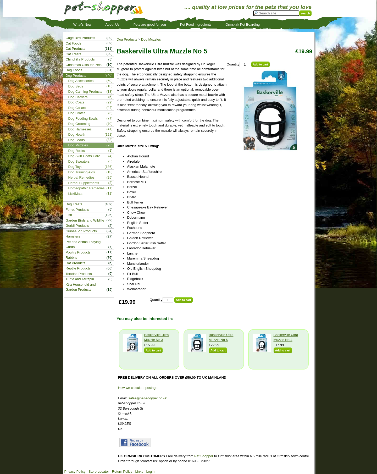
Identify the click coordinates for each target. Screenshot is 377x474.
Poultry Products (78, 252)
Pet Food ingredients (196, 24)
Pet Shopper (203, 456)
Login (150, 471)
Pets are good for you (150, 24)
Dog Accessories (81, 81)
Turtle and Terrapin (80, 279)
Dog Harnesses (80, 129)
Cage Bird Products (80, 38)
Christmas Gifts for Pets (84, 65)
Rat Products (75, 263)
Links (139, 471)
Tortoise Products (79, 274)
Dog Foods (74, 70)
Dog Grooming (79, 124)
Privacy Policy (75, 471)
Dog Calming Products (85, 91)
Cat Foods (73, 43)
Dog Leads (76, 140)
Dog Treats (74, 204)
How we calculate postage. (138, 388)
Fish (69, 215)
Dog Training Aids (81, 172)
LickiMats (75, 194)
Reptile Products (78, 268)
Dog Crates (77, 113)
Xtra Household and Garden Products (81, 287)
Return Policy (122, 471)
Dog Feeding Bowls (83, 118)
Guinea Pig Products (81, 231)
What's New (82, 24)
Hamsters (73, 236)
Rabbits (71, 258)
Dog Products (127, 39)
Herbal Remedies (81, 177)
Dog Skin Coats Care (84, 156)
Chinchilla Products (80, 59)
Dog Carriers (78, 97)
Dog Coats (76, 102)
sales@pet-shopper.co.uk (147, 398)
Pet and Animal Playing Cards (83, 244)
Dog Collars (77, 108)
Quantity (233, 64)
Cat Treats (73, 54)
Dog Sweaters (79, 161)
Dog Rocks (76, 151)
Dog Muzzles (151, 39)
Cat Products (75, 49)
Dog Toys (75, 167)
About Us (112, 24)
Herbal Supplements (83, 183)
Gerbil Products (77, 226)
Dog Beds (75, 86)
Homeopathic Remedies (86, 188)
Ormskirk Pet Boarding (242, 24)
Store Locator (98, 471)
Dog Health (76, 134)
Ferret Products (77, 210)
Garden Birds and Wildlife (85, 220)
